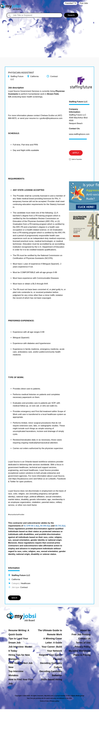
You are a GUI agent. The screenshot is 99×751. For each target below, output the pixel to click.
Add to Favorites (77, 159)
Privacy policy (54, 701)
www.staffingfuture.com (79, 134)
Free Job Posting (81, 634)
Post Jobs (84, 3)
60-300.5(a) (45, 526)
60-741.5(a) (60, 526)
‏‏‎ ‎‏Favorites (70, 3)
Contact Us (84, 638)
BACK (14, 598)
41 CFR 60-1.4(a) (31, 526)
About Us (85, 630)
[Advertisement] (49, 35)
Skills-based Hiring (51, 679)
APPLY (75, 153)
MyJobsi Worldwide (79, 651)
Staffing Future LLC (78, 102)
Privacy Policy (83, 646)
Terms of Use (83, 642)
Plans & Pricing (82, 655)
